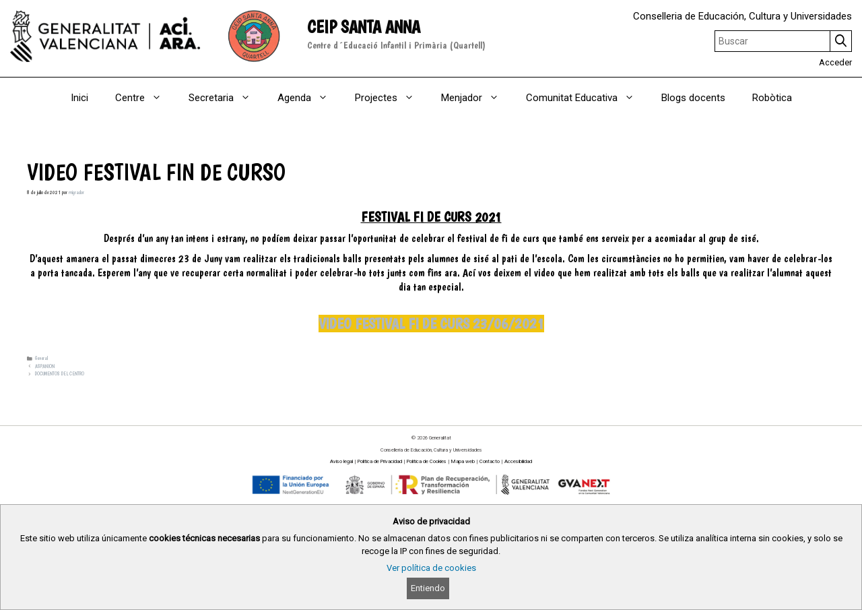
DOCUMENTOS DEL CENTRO (59, 374)
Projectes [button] (391, 98)
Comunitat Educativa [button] (587, 98)
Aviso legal (341, 461)
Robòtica (772, 98)
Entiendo (428, 588)
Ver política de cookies (431, 568)
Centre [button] (145, 98)
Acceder (835, 62)
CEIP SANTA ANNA (363, 27)
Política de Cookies (426, 461)
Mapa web (463, 461)
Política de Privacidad (380, 461)
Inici (79, 98)
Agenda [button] (309, 98)
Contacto (489, 461)
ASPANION (45, 366)
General (41, 358)
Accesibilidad (518, 461)
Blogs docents (693, 98)
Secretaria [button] (226, 98)
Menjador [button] (476, 98)
